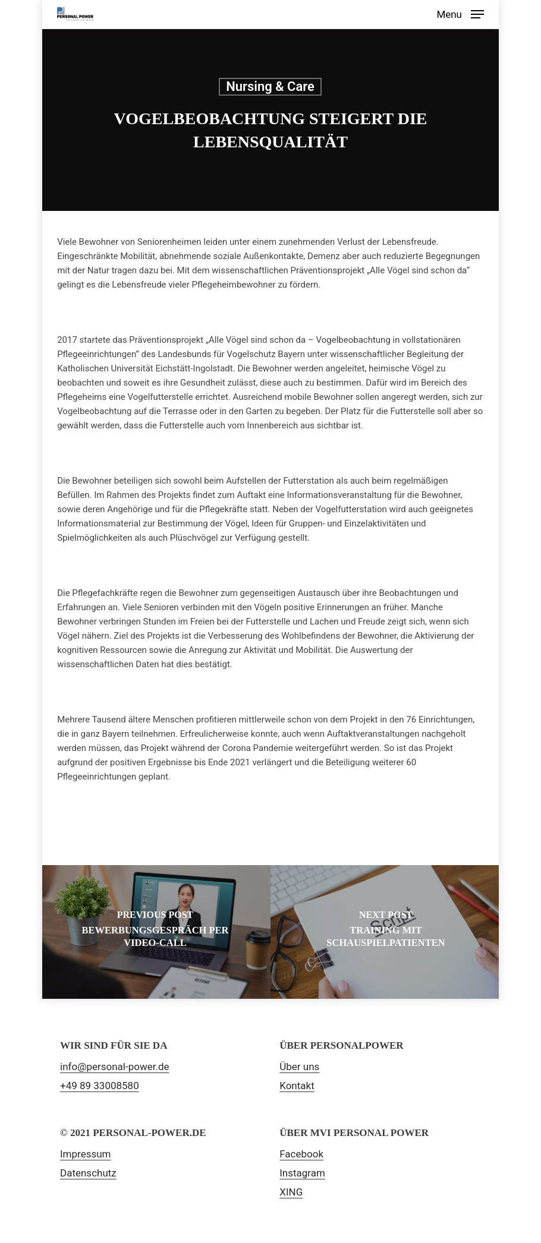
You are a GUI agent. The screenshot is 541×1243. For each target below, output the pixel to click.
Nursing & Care (270, 86)
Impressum (85, 1154)
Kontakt (296, 1085)
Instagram (302, 1173)
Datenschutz (88, 1173)
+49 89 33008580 (99, 1085)
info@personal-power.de (114, 1066)
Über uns (299, 1066)
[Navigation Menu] (460, 13)
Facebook (301, 1154)
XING (291, 1192)
